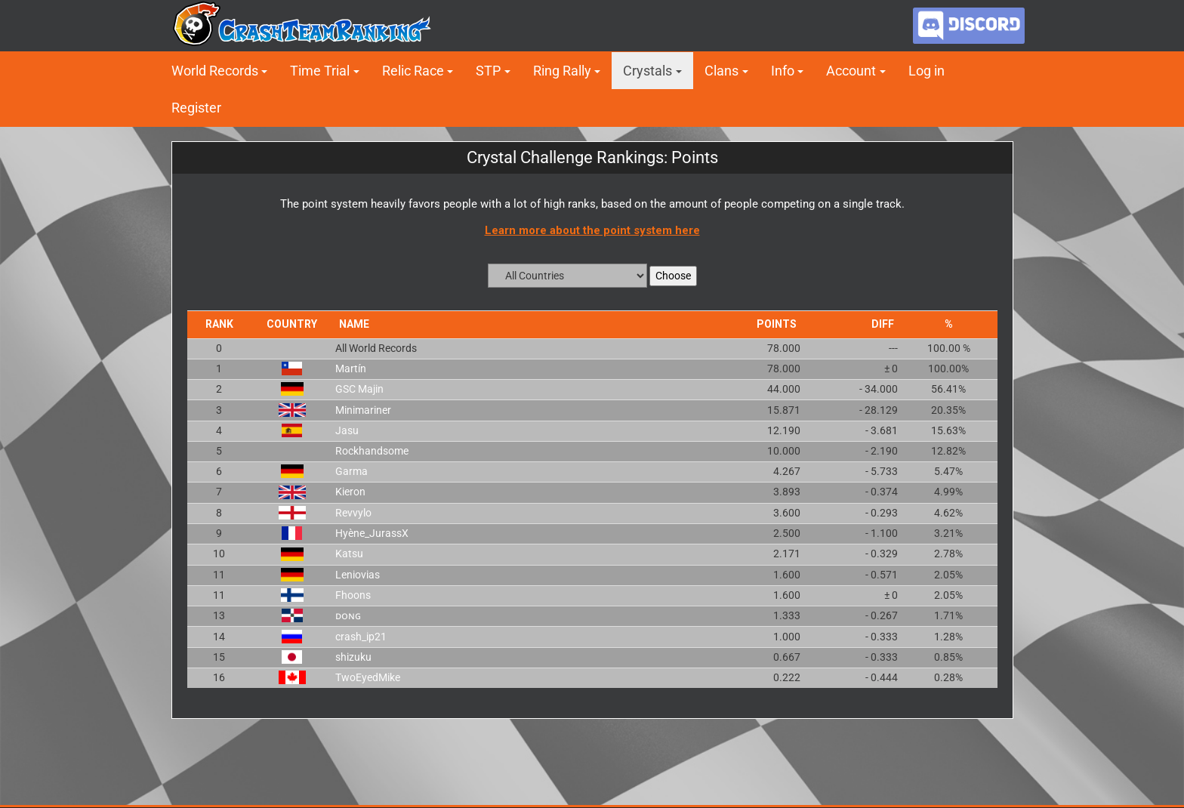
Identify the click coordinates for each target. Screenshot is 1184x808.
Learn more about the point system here (592, 230)
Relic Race (413, 71)
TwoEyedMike (367, 677)
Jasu (347, 430)
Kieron (350, 492)
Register (196, 108)
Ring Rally (562, 71)
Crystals (647, 71)
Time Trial (320, 71)
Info (782, 71)
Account (851, 71)
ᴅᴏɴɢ (348, 615)
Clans (721, 71)
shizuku (353, 657)
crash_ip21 (361, 637)
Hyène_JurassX (372, 533)
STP (488, 71)
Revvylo (353, 513)
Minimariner (363, 410)
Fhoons (353, 595)
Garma (351, 471)
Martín (350, 368)
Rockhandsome (372, 451)
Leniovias (357, 575)
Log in (926, 71)
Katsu (349, 553)
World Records (214, 71)
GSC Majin (359, 389)
